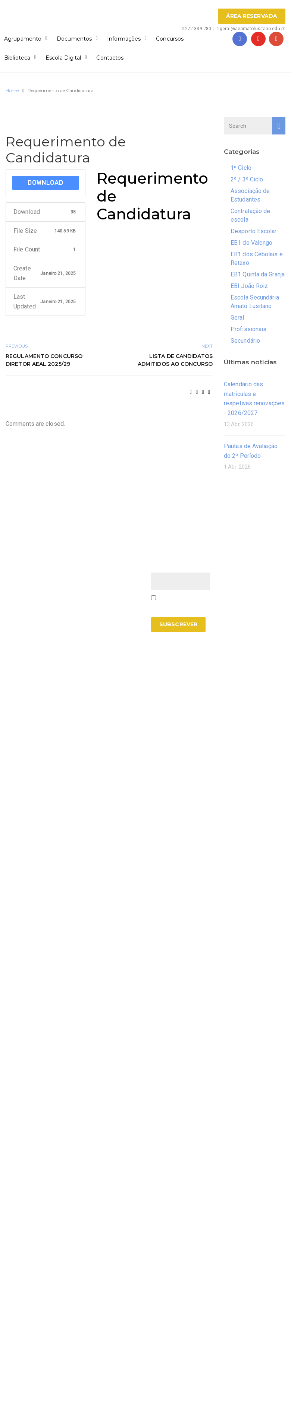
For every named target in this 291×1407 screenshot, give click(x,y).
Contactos (109, 57)
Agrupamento (22, 38)
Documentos (74, 38)
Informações (124, 38)
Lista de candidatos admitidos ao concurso (175, 360)
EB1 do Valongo (251, 242)
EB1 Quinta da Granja (258, 274)
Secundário (245, 340)
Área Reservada (251, 16)
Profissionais (248, 329)
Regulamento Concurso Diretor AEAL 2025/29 (44, 360)
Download (45, 182)
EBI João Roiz (249, 285)
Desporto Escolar (254, 231)
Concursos (170, 38)
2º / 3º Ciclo (247, 179)
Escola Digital (63, 57)
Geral (237, 317)
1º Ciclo (241, 167)
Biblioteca (17, 57)
